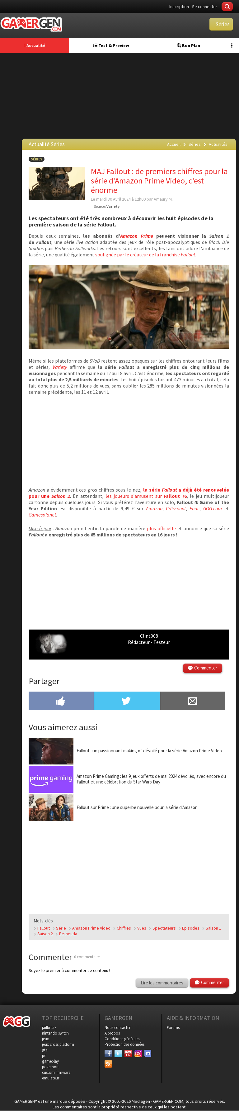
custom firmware (56, 1072)
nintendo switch (55, 1033)
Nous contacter (117, 1027)
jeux (45, 1038)
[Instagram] (138, 1053)
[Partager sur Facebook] (61, 702)
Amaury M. (163, 199)
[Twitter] (118, 1053)
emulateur (50, 1078)
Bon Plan (188, 45)
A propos (112, 1033)
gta (45, 1050)
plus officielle (161, 528)
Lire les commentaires (162, 983)
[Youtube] (128, 1053)
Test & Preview (111, 45)
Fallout (43, 928)
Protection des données (124, 1044)
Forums (173, 1027)
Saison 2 (45, 933)
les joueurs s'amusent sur (146, 496)
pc (44, 1055)
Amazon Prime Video (91, 928)
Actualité (34, 45)
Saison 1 (213, 928)
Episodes (190, 928)
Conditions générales (122, 1038)
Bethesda (68, 933)
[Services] (108, 1064)
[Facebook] (108, 1053)
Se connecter (204, 6)
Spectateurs (164, 928)
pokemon (50, 1066)
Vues (141, 928)
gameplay (50, 1061)
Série (61, 928)
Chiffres (124, 928)
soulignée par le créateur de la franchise (145, 254)
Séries (36, 159)
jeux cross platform (58, 1044)
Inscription (179, 6)
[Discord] (148, 1053)
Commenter (205, 668)
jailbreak (49, 1027)
